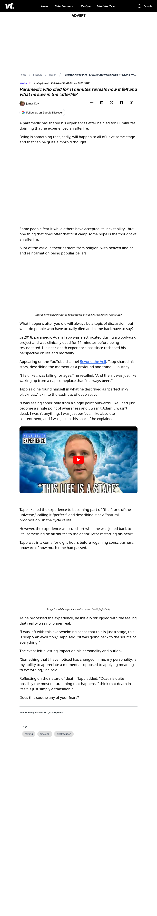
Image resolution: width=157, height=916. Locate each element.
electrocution (64, 724)
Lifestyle (84, 6)
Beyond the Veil (93, 351)
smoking (44, 724)
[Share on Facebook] (121, 102)
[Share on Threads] (131, 102)
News (44, 6)
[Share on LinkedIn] (101, 102)
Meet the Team (106, 6)
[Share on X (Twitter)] (111, 102)
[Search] (144, 6)
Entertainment (64, 6)
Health (52, 74)
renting (29, 724)
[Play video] (78, 450)
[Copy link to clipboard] (92, 102)
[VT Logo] (9, 6)
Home (23, 74)
